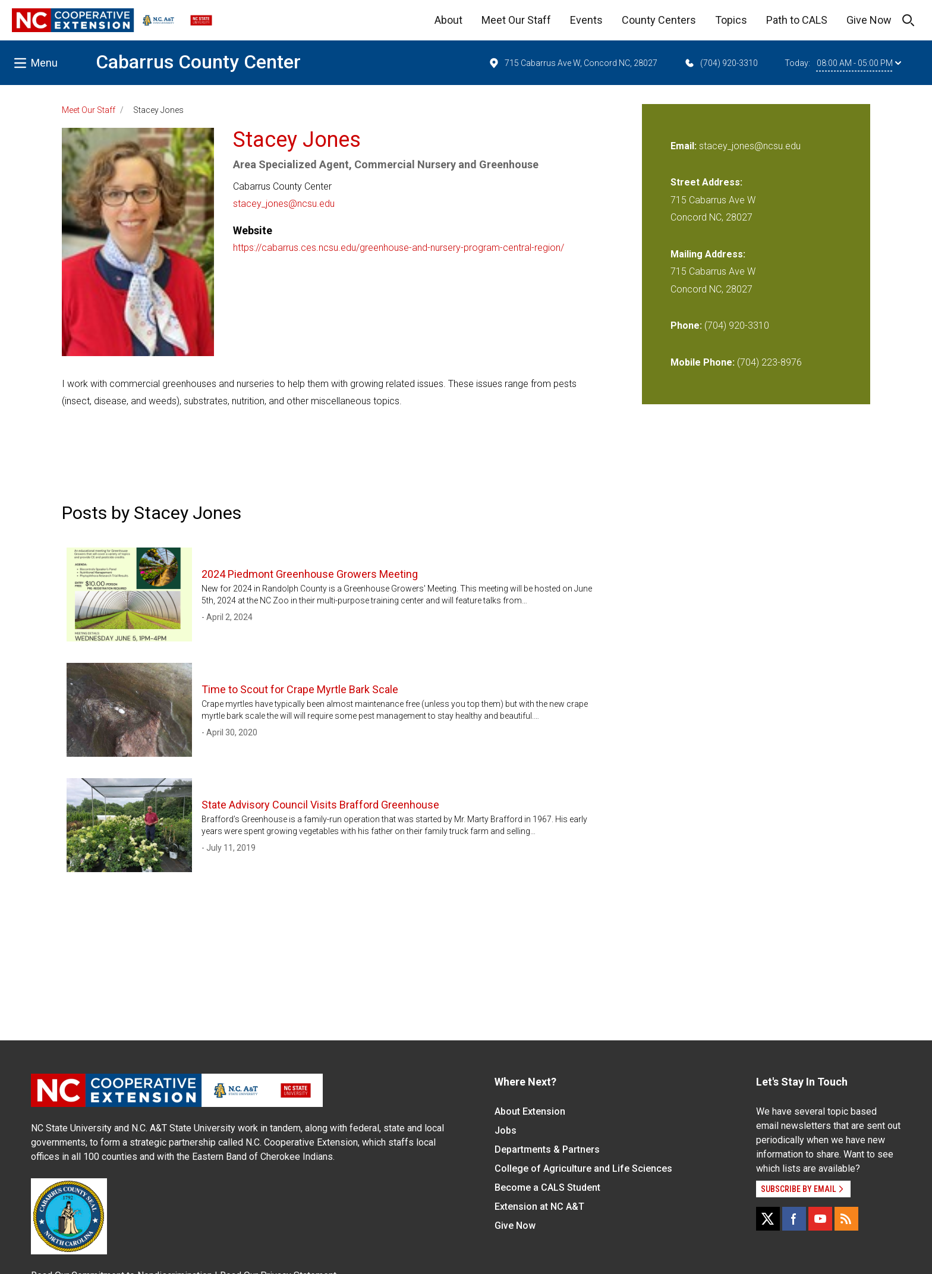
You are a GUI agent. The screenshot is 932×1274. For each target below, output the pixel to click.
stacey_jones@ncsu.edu (284, 203)
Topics (731, 20)
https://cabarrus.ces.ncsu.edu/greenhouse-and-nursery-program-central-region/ (398, 247)
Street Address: (706, 182)
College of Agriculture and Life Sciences (583, 1168)
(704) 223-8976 (769, 362)
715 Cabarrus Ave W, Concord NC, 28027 (572, 63)
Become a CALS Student (547, 1187)
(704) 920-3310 (721, 63)
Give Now (869, 20)
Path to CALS (796, 20)
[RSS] (846, 1219)
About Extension (530, 1111)
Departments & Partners (547, 1149)
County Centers (659, 20)
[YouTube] (820, 1219)
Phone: (686, 325)
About (448, 20)
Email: (684, 146)
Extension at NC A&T (539, 1206)
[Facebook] (794, 1219)
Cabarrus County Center (198, 62)
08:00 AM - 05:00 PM (859, 63)
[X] (768, 1219)
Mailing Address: (707, 254)
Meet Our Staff (516, 20)
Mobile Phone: (702, 362)
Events (586, 20)
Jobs (506, 1130)
